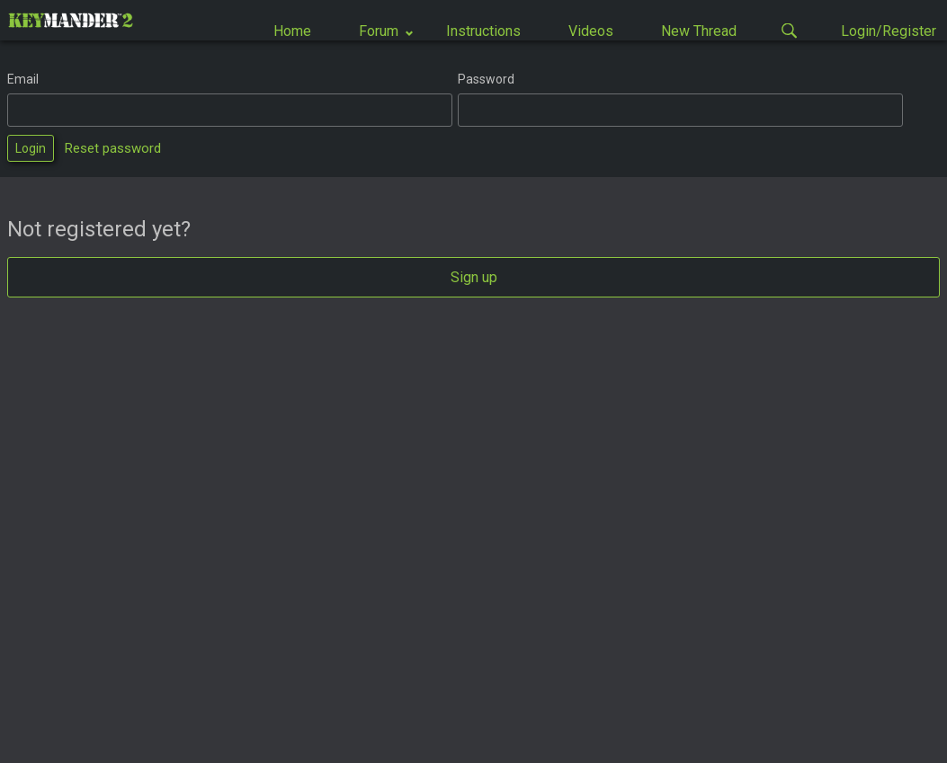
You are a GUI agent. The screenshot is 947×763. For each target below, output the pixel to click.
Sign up (474, 277)
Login (30, 148)
